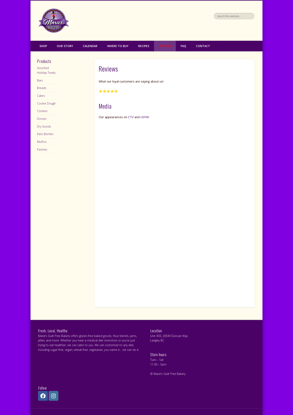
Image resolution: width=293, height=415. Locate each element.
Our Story (65, 46)
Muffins (42, 142)
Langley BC (157, 340)
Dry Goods (44, 126)
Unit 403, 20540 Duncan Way (169, 336)
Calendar (90, 46)
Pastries (42, 149)
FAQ (183, 46)
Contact (203, 46)
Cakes (41, 96)
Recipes (143, 46)
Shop (43, 46)
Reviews (165, 46)
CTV (131, 117)
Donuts (42, 119)
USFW (144, 117)
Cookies (42, 111)
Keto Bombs (45, 134)
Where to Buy (117, 46)
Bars (40, 80)
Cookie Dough (46, 103)
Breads (41, 88)
